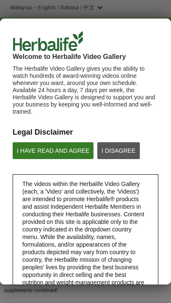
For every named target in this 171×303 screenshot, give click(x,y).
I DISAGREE (118, 150)
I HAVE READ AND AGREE (53, 150)
